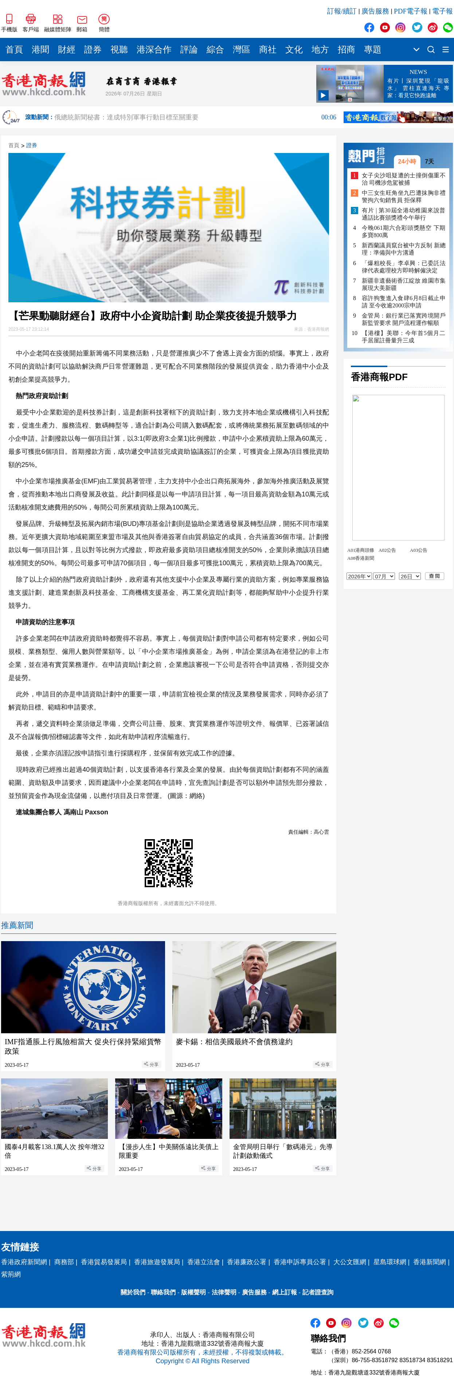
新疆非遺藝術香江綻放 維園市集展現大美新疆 (404, 284)
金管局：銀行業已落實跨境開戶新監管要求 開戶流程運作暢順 (404, 319)
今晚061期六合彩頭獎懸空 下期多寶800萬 (404, 231)
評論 (189, 49)
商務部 (64, 1262)
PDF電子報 (410, 11)
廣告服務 (375, 11)
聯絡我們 (163, 1292)
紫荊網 (11, 1274)
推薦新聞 (17, 925)
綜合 (215, 49)
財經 (66, 49)
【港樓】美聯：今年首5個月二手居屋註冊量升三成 (404, 336)
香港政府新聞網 (24, 1262)
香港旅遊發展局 (157, 1262)
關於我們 (133, 1292)
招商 (346, 49)
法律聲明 (224, 1292)
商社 (268, 49)
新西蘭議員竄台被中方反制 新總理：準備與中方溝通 (404, 249)
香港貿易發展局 (104, 1262)
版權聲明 (193, 1292)
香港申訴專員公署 (300, 1262)
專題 (372, 49)
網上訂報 (284, 1292)
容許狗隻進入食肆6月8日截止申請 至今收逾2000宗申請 (404, 301)
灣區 (241, 49)
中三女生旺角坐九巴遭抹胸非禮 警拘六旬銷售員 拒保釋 (404, 196)
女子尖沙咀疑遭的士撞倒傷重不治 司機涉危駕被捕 (404, 179)
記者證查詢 (317, 1292)
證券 (93, 49)
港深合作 (154, 49)
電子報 (442, 11)
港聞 (40, 49)
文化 (294, 49)
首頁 (14, 49)
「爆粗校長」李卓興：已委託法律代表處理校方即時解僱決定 (404, 267)
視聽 (119, 49)
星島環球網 (389, 1262)
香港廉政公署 (246, 1262)
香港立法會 (203, 1262)
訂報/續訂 (342, 11)
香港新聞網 (429, 1262)
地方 (320, 49)
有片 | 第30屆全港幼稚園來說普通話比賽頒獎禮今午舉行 (404, 214)
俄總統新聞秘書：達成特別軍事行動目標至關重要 (195, 117)
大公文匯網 (349, 1262)
